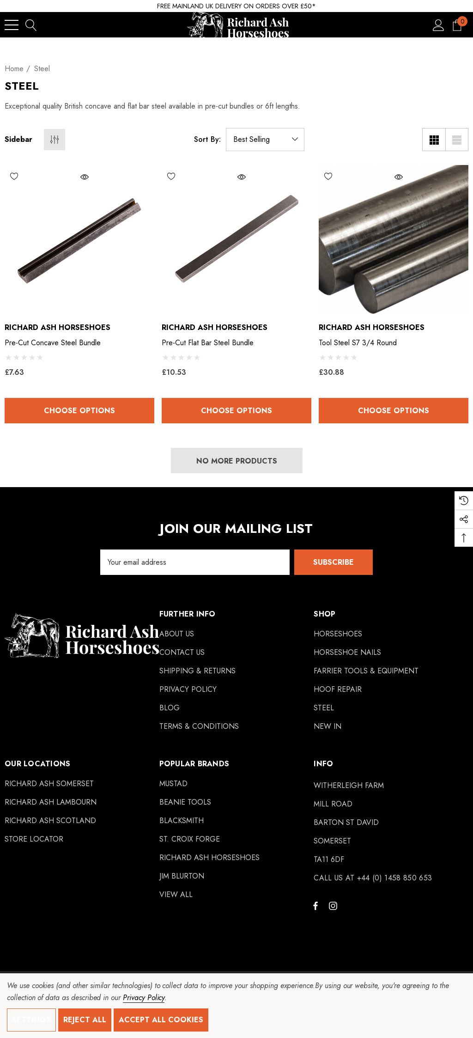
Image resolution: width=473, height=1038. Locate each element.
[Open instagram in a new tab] (334, 905)
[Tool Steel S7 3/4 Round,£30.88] (393, 240)
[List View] (456, 139)
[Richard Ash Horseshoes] (209, 858)
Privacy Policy (143, 997)
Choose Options (79, 410)
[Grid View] (433, 139)
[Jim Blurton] (181, 876)
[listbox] (265, 139)
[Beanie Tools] (185, 802)
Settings (31, 1019)
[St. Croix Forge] (189, 839)
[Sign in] (438, 24)
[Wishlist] (42, 176)
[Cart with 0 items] (457, 24)
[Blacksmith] (181, 821)
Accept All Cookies (161, 1019)
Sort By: (207, 139)
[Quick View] (109, 177)
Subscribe (333, 562)
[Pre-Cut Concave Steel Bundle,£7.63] (79, 240)
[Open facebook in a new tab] (315, 905)
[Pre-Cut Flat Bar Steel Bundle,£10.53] (236, 240)
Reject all (84, 1019)
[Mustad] (173, 784)
